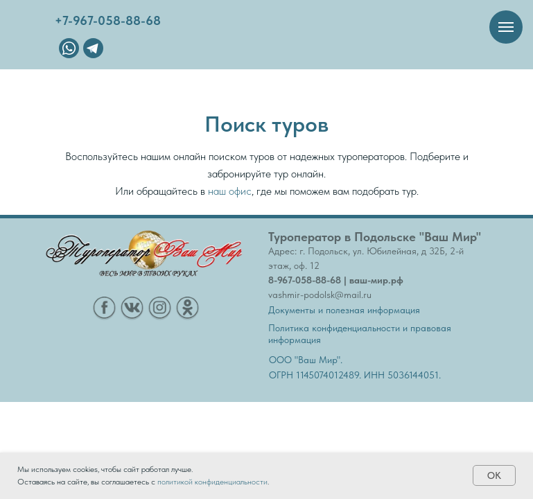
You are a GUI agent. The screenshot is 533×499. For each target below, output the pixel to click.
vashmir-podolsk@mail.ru (320, 294)
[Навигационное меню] (506, 27)
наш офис (230, 191)
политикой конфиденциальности (212, 482)
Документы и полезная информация (344, 309)
